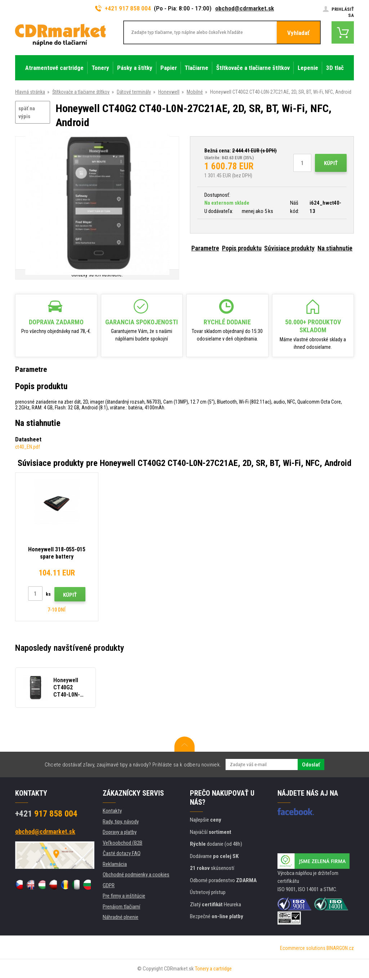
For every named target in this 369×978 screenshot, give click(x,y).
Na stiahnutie (334, 248)
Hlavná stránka (30, 92)
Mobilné (195, 92)
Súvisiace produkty (289, 248)
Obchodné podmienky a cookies (136, 874)
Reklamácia (115, 864)
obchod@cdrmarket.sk (244, 8)
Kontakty (112, 811)
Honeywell (168, 92)
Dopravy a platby (120, 832)
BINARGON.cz (340, 948)
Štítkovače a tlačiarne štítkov (81, 92)
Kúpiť (331, 163)
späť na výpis (26, 112)
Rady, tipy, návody (121, 821)
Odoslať (311, 764)
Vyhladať (298, 32)
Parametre (205, 248)
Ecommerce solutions (302, 948)
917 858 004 (46, 814)
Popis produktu (242, 248)
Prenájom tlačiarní (121, 906)
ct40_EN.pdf (27, 447)
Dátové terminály (134, 92)
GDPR (109, 885)
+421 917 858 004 (123, 8)
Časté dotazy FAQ (122, 853)
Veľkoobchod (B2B (122, 843)
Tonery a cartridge (213, 968)
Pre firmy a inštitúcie (124, 896)
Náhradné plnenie (120, 917)
